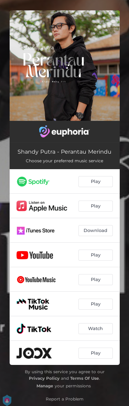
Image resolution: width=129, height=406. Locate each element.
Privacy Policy (44, 378)
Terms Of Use (84, 378)
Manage (44, 385)
